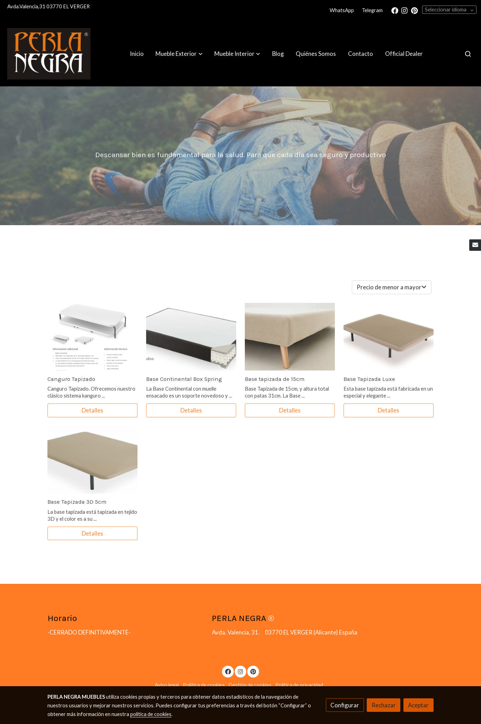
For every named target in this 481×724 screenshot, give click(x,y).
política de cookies (150, 714)
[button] (179, 54)
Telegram (372, 10)
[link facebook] (394, 10)
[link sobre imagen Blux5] (389, 336)
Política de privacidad (299, 685)
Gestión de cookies (250, 685)
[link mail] (475, 245)
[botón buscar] (468, 53)
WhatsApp (342, 10)
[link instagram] (404, 10)
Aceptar (418, 705)
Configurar (344, 705)
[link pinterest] (414, 10)
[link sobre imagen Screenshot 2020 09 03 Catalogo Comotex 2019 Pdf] (92, 336)
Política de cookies (204, 685)
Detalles (92, 410)
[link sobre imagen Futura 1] (92, 460)
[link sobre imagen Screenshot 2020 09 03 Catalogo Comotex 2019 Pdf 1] (191, 336)
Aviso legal (167, 685)
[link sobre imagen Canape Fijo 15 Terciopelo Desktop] (290, 336)
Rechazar (384, 705)
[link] (48, 53)
